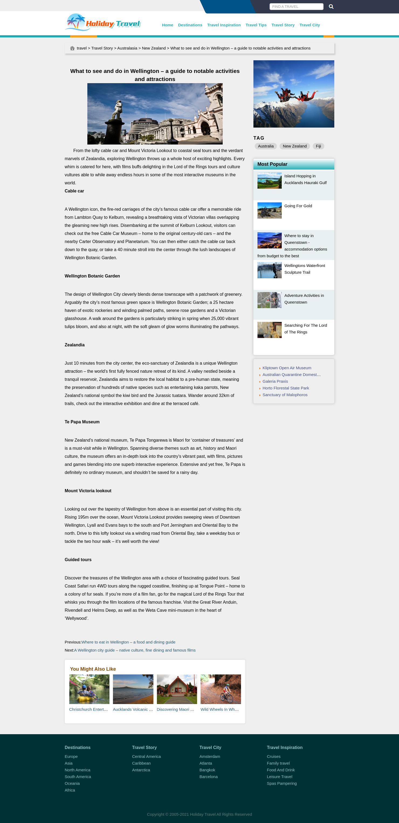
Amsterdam (210, 756)
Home (167, 25)
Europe (71, 756)
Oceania (72, 783)
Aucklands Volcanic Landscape (141, 709)
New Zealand (154, 48)
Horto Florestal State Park (286, 388)
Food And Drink (281, 770)
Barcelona (209, 776)
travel (82, 48)
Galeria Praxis (275, 381)
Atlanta (206, 763)
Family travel (278, 763)
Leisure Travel (279, 776)
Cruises (274, 756)
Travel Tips (256, 25)
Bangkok (207, 770)
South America (78, 776)
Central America (146, 756)
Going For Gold (298, 205)
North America (77, 770)
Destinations (190, 25)
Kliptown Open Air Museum (287, 367)
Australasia (127, 48)
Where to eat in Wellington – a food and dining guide (129, 642)
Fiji (318, 146)
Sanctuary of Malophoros (285, 394)
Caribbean (141, 763)
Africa (70, 790)
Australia (266, 146)
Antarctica (141, 770)
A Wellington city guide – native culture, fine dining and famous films (135, 650)
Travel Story (283, 25)
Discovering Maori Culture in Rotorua (190, 709)
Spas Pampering (282, 783)
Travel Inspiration (224, 25)
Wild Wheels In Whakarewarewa (230, 709)
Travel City (310, 25)
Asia (69, 763)
